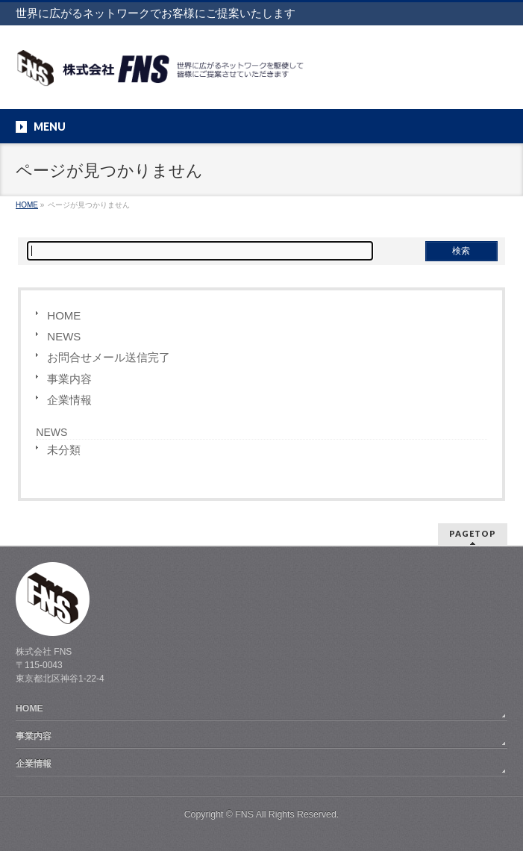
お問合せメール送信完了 (108, 357)
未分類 (64, 449)
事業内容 (69, 378)
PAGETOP (472, 533)
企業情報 (69, 399)
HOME (64, 315)
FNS (244, 814)
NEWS (64, 336)
